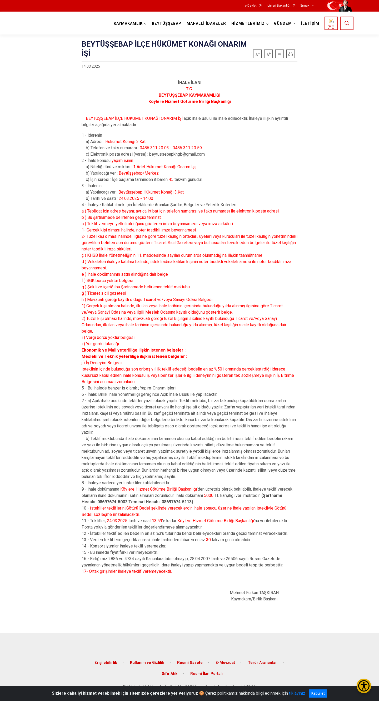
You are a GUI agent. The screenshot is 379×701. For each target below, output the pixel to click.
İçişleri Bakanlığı (278, 5)
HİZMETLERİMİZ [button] (248, 23)
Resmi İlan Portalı (206, 674)
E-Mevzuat (225, 662)
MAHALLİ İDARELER (206, 23)
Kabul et (318, 693)
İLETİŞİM (310, 23)
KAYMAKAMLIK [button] (128, 23)
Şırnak (304, 5)
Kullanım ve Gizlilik (147, 662)
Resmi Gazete (190, 662)
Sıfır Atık (169, 674)
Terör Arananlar (263, 662)
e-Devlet (251, 5)
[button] (279, 54)
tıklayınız (297, 693)
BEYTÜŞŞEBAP (166, 23)
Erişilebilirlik (105, 662)
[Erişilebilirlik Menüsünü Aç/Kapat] (364, 686)
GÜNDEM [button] (283, 23)
